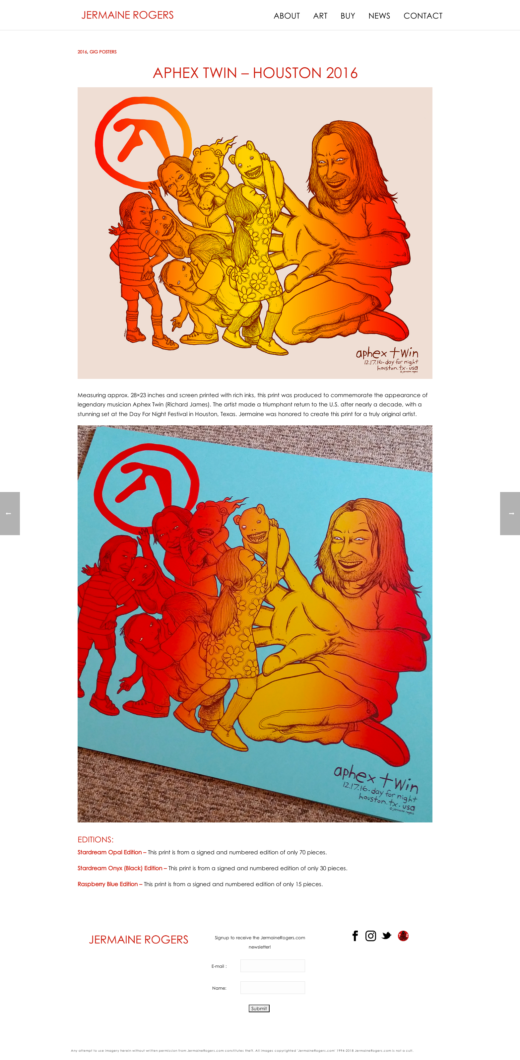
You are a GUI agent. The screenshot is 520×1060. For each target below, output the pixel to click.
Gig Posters (103, 51)
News (379, 15)
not (399, 1050)
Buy (348, 15)
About (287, 15)
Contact (423, 15)
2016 (82, 51)
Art (320, 15)
